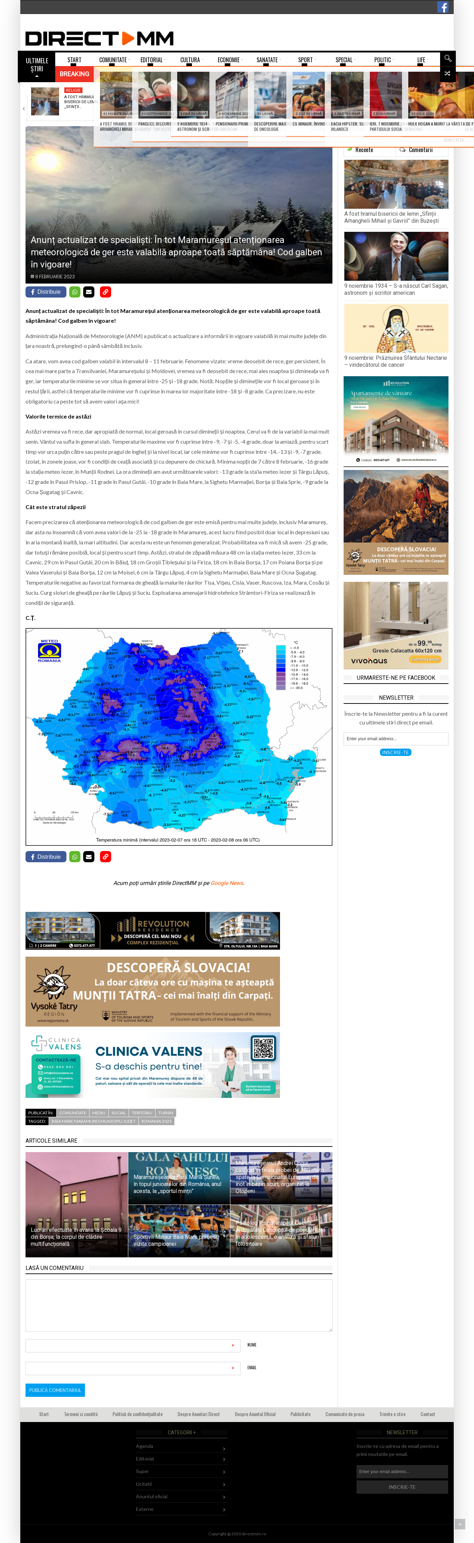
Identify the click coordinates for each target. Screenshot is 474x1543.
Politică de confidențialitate (138, 1413)
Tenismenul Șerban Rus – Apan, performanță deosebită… (417, 104)
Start (44, 1413)
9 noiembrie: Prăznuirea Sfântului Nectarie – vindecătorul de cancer (395, 361)
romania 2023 (157, 1121)
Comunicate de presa (344, 1413)
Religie (73, 90)
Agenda (144, 1446)
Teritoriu (142, 1112)
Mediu (322, 90)
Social (119, 1112)
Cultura (158, 90)
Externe (144, 1509)
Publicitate (300, 1413)
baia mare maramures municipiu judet (94, 1121)
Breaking (74, 74)
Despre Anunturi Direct (199, 1413)
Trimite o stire (392, 1413)
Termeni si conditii (81, 1413)
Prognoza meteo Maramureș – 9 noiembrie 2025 (331, 102)
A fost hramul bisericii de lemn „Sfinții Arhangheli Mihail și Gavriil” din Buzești (391, 217)
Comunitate (72, 1112)
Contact (428, 1413)
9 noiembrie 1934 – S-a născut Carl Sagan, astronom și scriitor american (396, 289)
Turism (165, 1112)
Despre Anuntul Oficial (255, 1413)
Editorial (145, 1459)
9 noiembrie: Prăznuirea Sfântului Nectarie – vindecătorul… (252, 104)
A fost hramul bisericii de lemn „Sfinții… (81, 102)
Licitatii (144, 1484)
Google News (226, 883)
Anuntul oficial (151, 1496)
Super (405, 90)
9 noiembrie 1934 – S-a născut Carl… (169, 99)
